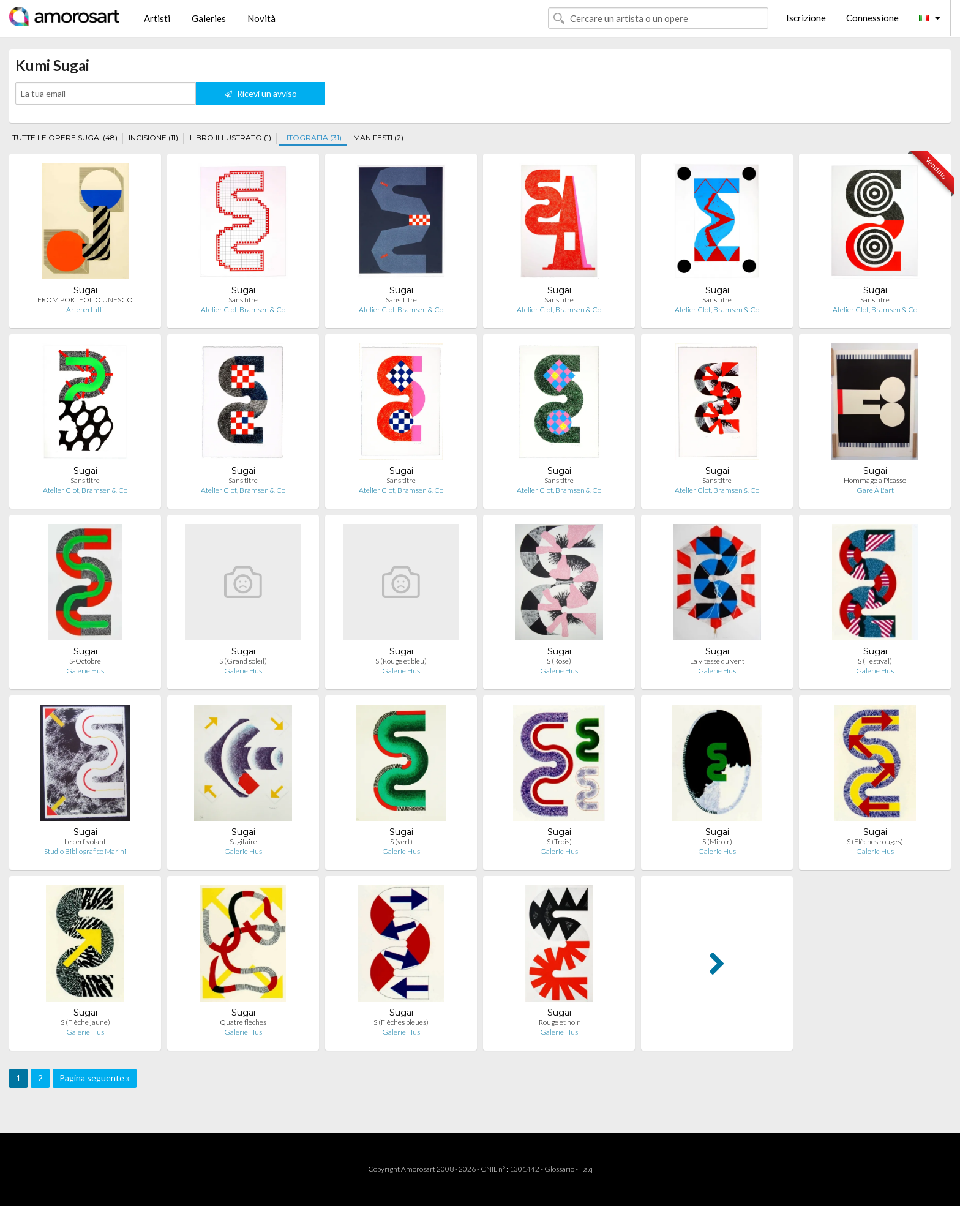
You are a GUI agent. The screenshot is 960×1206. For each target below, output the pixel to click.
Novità (261, 18)
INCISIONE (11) (153, 137)
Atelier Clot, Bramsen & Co (243, 309)
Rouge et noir (559, 1022)
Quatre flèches (243, 1022)
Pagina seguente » (94, 1078)
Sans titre (243, 299)
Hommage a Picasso (875, 480)
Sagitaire (243, 841)
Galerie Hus (85, 670)
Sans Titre (401, 299)
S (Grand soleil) (243, 660)
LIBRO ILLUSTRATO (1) (230, 137)
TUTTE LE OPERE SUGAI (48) (65, 137)
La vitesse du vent (717, 660)
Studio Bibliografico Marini (85, 851)
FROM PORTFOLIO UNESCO (85, 299)
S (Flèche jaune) (85, 1022)
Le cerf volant (85, 841)
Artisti (157, 18)
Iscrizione (806, 17)
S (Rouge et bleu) (401, 660)
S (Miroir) (717, 841)
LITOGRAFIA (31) (312, 137)
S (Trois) (559, 841)
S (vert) (401, 841)
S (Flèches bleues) (401, 1022)
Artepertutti (85, 309)
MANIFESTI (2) (378, 137)
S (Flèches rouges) (875, 841)
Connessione (872, 17)
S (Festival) (875, 660)
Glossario (559, 1169)
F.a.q (586, 1169)
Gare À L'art (875, 490)
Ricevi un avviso (261, 93)
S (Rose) (559, 660)
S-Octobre (85, 660)
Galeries (209, 18)
